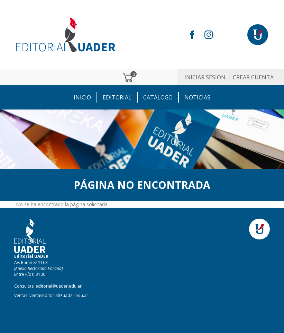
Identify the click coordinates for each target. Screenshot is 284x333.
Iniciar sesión (205, 77)
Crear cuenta (253, 77)
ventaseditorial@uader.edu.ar (58, 295)
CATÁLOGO (158, 97)
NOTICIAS (197, 97)
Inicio (82, 97)
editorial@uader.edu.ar (59, 286)
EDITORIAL (117, 97)
